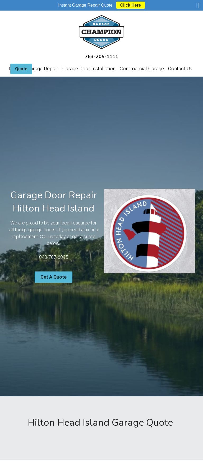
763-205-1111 (101, 56)
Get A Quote (53, 276)
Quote (21, 68)
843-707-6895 (53, 257)
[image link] (101, 31)
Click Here (130, 5)
